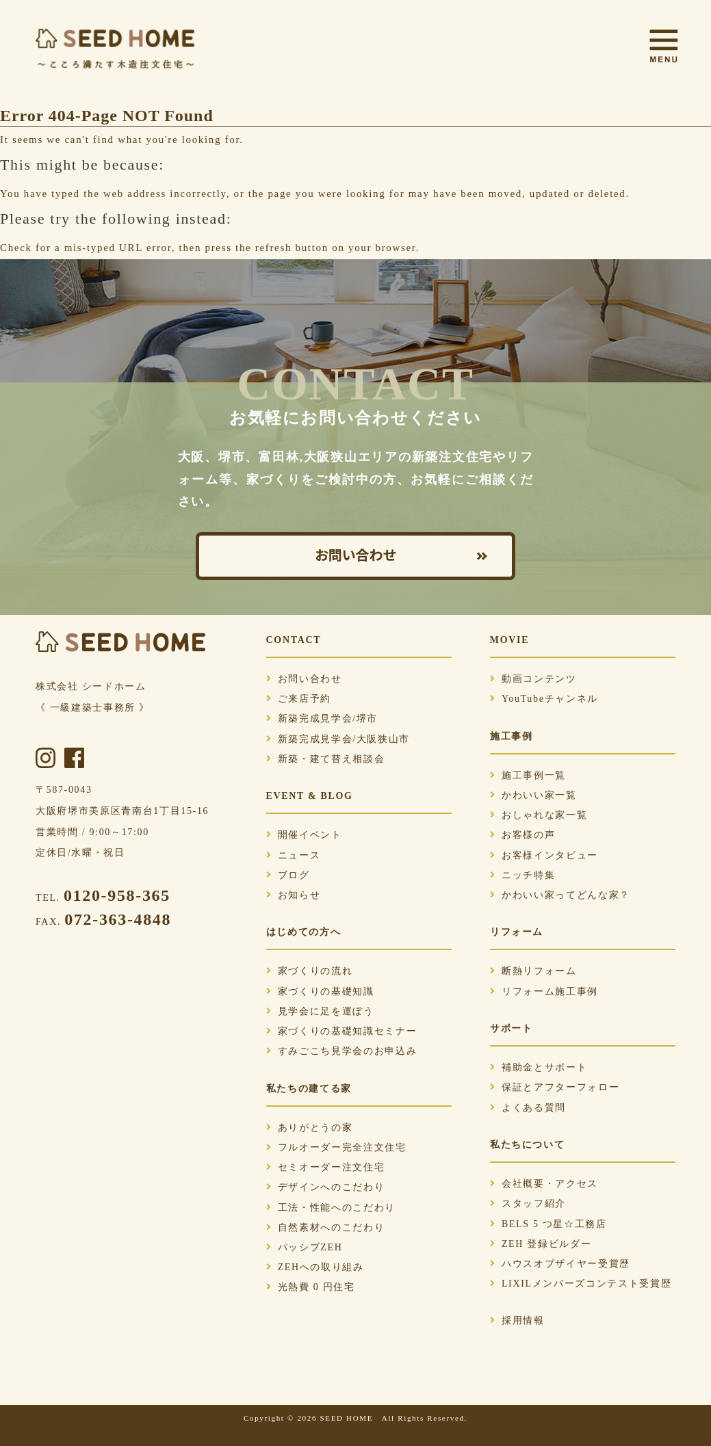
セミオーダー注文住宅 (325, 1167)
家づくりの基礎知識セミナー (341, 1031)
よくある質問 (528, 1108)
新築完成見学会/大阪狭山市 (338, 739)
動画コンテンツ (533, 679)
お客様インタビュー (544, 855)
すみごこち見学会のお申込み (341, 1051)
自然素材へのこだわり (325, 1227)
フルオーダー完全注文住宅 (336, 1147)
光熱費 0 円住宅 (310, 1287)
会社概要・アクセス (544, 1184)
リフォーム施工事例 (544, 991)
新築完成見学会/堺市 (322, 718)
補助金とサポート (538, 1067)
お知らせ (293, 895)
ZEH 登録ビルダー (540, 1244)
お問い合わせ (355, 556)
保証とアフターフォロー (554, 1087)
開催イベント (304, 835)
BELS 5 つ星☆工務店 (548, 1224)
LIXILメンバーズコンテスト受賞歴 (581, 1283)
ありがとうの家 (309, 1127)
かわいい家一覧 (533, 795)
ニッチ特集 (522, 875)
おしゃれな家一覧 (538, 815)
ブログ (288, 875)
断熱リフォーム (533, 971)
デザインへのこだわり (325, 1187)
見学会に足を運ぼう (320, 1011)
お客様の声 (522, 835)
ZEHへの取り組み (315, 1267)
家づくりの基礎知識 (320, 991)
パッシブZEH (304, 1247)
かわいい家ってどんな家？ (560, 895)
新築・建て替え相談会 (325, 759)
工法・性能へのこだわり (331, 1207)
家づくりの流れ (309, 971)
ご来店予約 (298, 699)
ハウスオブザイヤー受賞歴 (560, 1264)
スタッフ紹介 (528, 1203)
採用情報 (517, 1320)
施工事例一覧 (528, 775)
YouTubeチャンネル (544, 699)
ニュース (293, 855)
